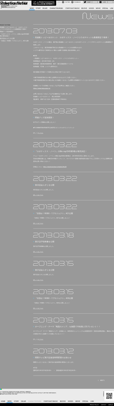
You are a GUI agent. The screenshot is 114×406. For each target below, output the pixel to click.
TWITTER (66, 2)
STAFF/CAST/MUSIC (72, 8)
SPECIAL (105, 8)
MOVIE (98, 8)
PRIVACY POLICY (94, 404)
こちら (41, 133)
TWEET (90, 2)
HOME (3, 401)
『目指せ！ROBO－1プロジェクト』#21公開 (14, 41)
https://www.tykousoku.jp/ (41, 88)
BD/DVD (84, 8)
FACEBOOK (76, 2)
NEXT (102, 380)
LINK (111, 8)
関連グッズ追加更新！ (7, 31)
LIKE (106, 2)
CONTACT (103, 404)
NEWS (32, 8)
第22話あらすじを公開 (7, 38)
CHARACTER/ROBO (56, 8)
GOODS (91, 8)
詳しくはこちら (38, 195)
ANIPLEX (110, 404)
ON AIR (44, 8)
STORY (38, 8)
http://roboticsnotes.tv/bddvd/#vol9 (54, 167)
